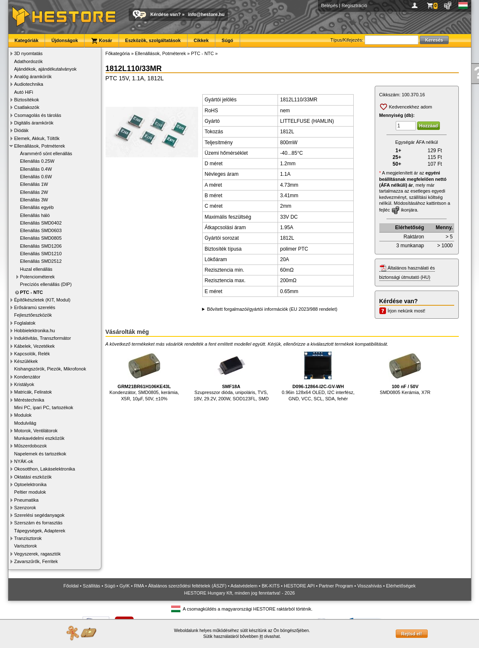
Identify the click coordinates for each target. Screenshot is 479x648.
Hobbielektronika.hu (34, 330)
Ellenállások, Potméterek (39, 145)
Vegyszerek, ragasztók (37, 553)
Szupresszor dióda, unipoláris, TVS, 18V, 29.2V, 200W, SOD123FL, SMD (231, 375)
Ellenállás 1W (34, 184)
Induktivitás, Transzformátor (42, 338)
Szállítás (92, 585)
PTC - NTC (31, 292)
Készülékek (26, 361)
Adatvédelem (243, 585)
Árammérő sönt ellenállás (46, 153)
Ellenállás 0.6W (36, 176)
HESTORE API (299, 585)
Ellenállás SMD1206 (41, 246)
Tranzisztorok (28, 538)
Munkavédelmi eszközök (39, 438)
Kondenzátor (27, 376)
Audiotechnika (28, 84)
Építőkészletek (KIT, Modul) (42, 299)
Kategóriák (27, 40)
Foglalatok (25, 322)
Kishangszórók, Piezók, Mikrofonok (50, 368)
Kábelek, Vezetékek (34, 346)
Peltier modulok (30, 492)
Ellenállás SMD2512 (41, 261)
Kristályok (24, 384)
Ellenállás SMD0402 (41, 222)
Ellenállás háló (35, 215)
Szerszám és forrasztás (38, 522)
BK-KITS (271, 585)
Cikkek (201, 40)
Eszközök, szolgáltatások (153, 40)
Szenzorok (25, 507)
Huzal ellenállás (36, 269)
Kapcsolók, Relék (32, 353)
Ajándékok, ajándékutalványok (45, 68)
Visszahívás (369, 585)
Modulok (23, 415)
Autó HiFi (23, 92)
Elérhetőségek (400, 585)
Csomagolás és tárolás (37, 115)
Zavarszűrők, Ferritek (36, 561)
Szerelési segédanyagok (39, 515)
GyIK (124, 585)
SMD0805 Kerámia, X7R (405, 372)
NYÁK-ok (23, 461)
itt (261, 636)
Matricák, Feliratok (33, 391)
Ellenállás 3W (34, 199)
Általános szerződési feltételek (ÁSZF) (187, 585)
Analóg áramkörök (33, 76)
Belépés (329, 5)
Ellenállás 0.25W (37, 161)
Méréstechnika (29, 399)
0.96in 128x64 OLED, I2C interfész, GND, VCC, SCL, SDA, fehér (318, 375)
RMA (139, 585)
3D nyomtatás (28, 53)
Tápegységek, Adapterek (40, 530)
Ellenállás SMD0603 (41, 230)
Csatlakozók (27, 107)
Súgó (227, 40)
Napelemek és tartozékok (40, 453)
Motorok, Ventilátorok (36, 430)
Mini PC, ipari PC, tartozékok (44, 407)
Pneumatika (26, 500)
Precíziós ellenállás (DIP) (46, 284)
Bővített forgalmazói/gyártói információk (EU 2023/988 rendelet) (272, 309)
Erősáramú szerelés (35, 307)
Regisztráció (354, 5)
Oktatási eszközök (33, 476)
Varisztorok (25, 545)
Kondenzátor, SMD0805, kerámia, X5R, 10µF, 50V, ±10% (144, 375)
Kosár (101, 40)
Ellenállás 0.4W (36, 169)
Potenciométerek (37, 276)
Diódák (21, 130)
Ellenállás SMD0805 (41, 238)
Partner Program (336, 585)
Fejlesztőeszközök (33, 314)
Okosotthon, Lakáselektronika (44, 468)
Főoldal (71, 585)
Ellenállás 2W (34, 192)
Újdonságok (64, 40)
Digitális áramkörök (34, 122)
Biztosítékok (26, 99)
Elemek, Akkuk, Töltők (37, 138)
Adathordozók (28, 61)
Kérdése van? (166, 14)
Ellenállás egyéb (37, 207)
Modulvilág (25, 423)
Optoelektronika (30, 484)
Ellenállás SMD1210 (41, 253)
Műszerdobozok (30, 445)
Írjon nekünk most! (407, 310)
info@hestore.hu (206, 14)
